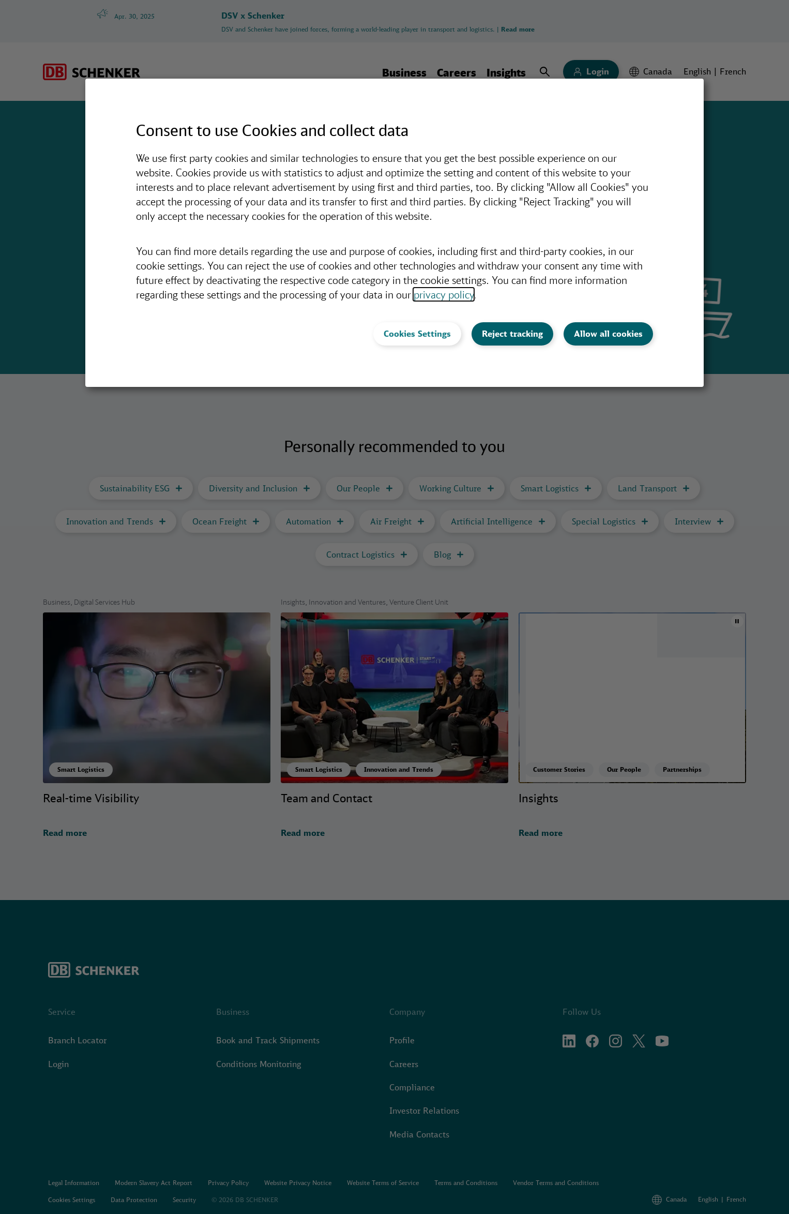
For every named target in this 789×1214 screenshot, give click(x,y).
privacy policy (444, 294)
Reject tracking (512, 333)
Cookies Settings (417, 333)
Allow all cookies (608, 333)
